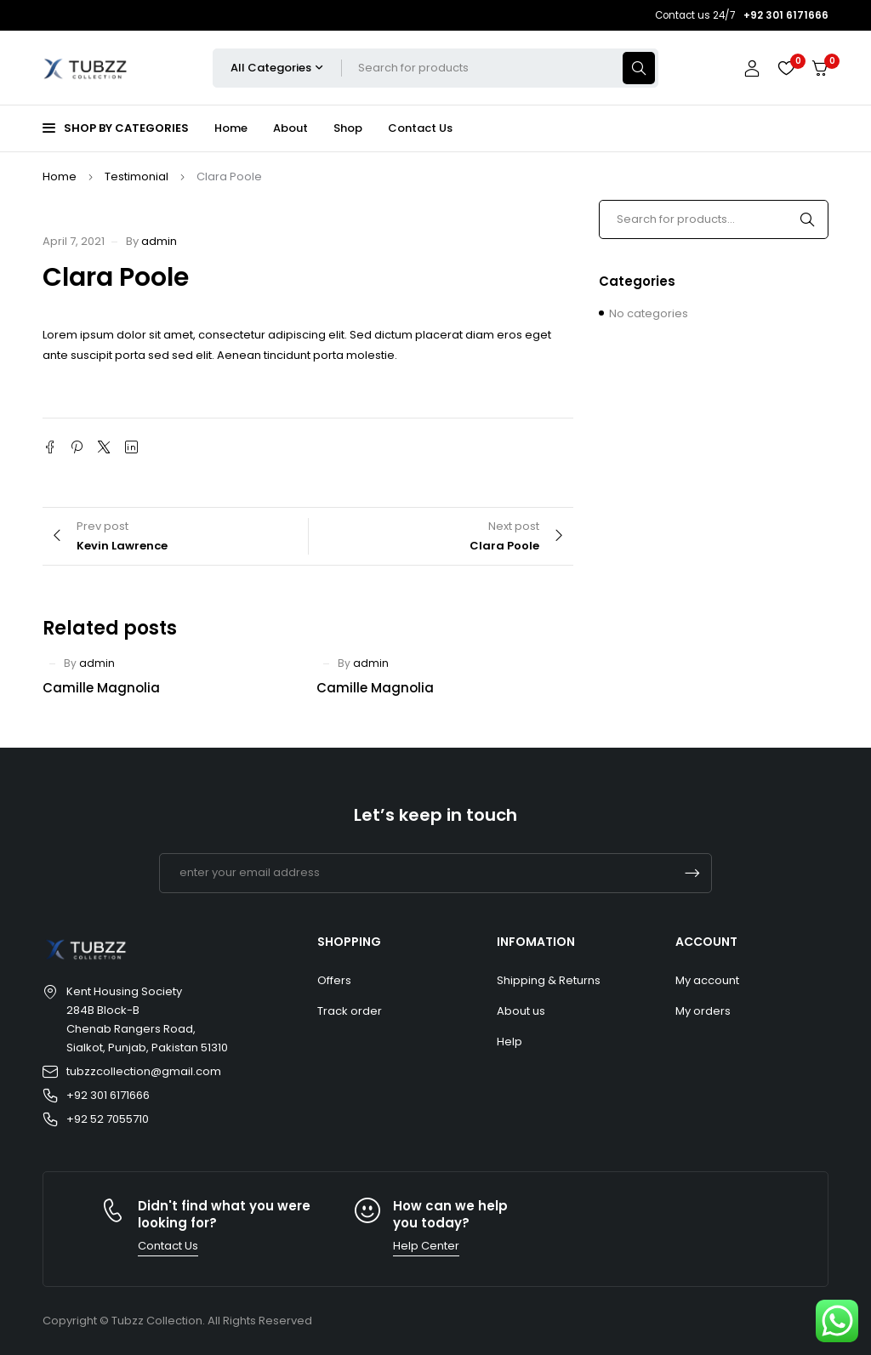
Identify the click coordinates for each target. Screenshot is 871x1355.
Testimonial (136, 176)
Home (60, 176)
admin (159, 241)
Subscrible (692, 873)
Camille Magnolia (101, 688)
